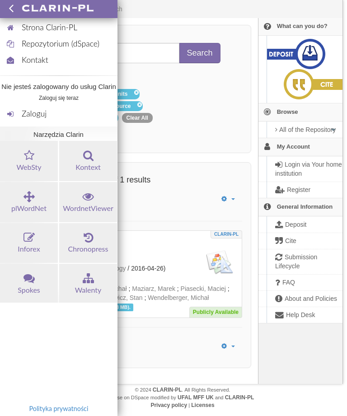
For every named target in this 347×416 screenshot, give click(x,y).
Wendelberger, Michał (178, 297)
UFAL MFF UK (196, 397)
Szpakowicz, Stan (118, 297)
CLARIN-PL (226, 234)
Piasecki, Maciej (203, 288)
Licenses (202, 405)
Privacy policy (168, 405)
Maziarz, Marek (153, 288)
